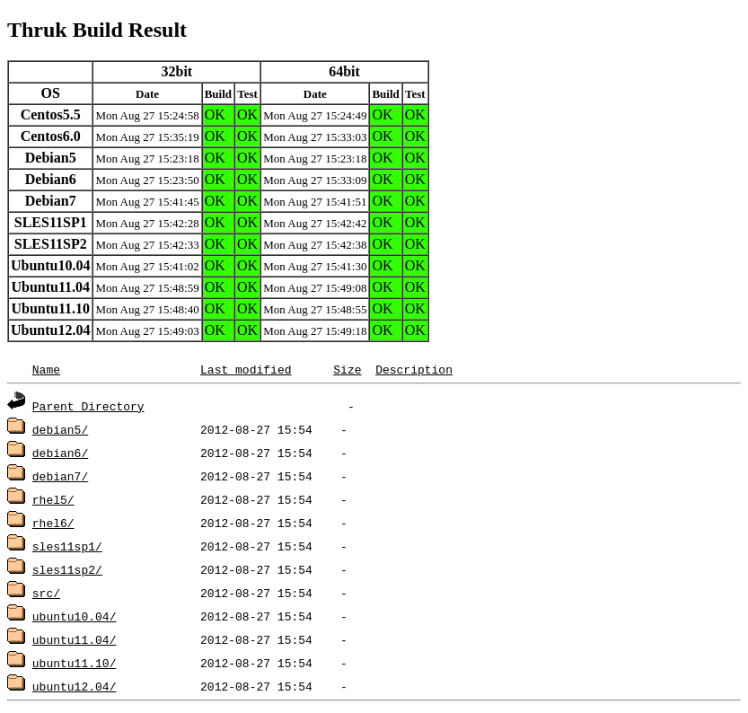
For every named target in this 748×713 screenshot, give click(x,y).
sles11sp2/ (67, 569)
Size (347, 369)
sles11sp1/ (67, 546)
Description (414, 369)
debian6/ (60, 453)
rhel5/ (53, 499)
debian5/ (60, 429)
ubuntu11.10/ (74, 663)
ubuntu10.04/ (74, 616)
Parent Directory (88, 406)
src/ (46, 593)
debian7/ (60, 476)
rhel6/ (53, 523)
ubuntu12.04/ (74, 686)
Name (46, 369)
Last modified (245, 369)
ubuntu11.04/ (74, 639)
